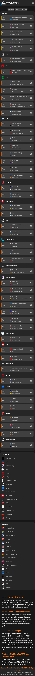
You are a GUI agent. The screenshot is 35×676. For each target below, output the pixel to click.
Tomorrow (24, 9)
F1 (22, 668)
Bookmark (17, 670)
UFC (25, 668)
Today (17, 9)
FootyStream (29, 674)
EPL (18, 668)
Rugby (31, 668)
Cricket (9, 668)
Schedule (11, 9)
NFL (14, 668)
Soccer (3, 668)
